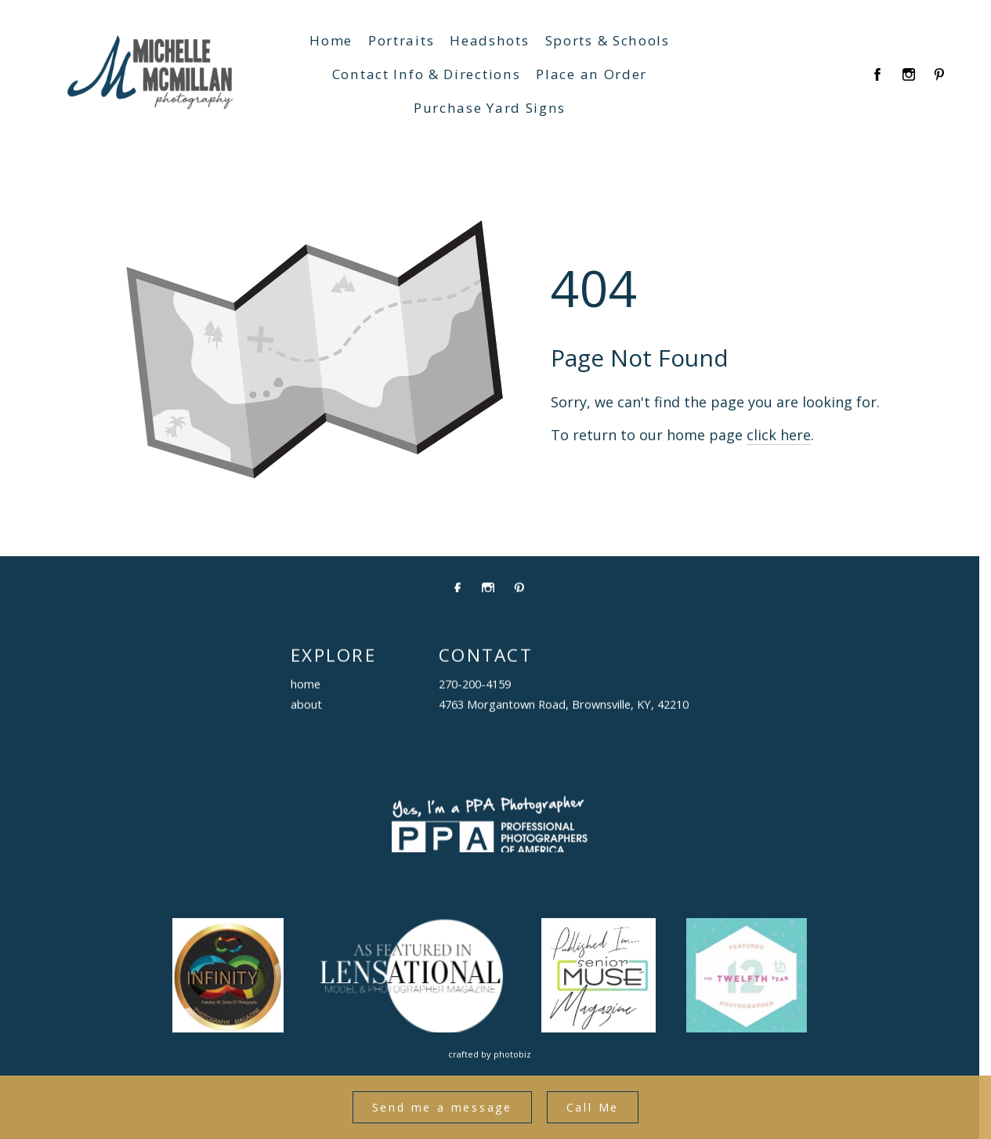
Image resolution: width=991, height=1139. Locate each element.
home (305, 684)
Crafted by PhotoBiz (489, 1054)
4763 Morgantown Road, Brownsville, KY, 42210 (564, 705)
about (306, 705)
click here (779, 434)
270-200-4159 (475, 684)
